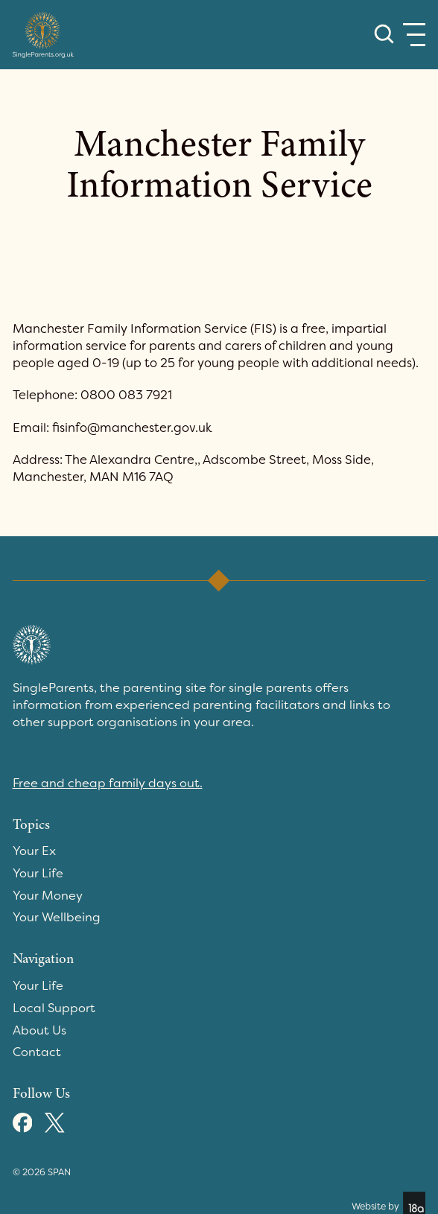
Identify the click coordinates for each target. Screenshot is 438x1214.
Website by (389, 1203)
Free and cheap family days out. (108, 783)
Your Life (38, 873)
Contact (37, 1052)
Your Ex (34, 851)
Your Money (48, 895)
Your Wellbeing (57, 917)
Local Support (54, 1008)
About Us (39, 1030)
